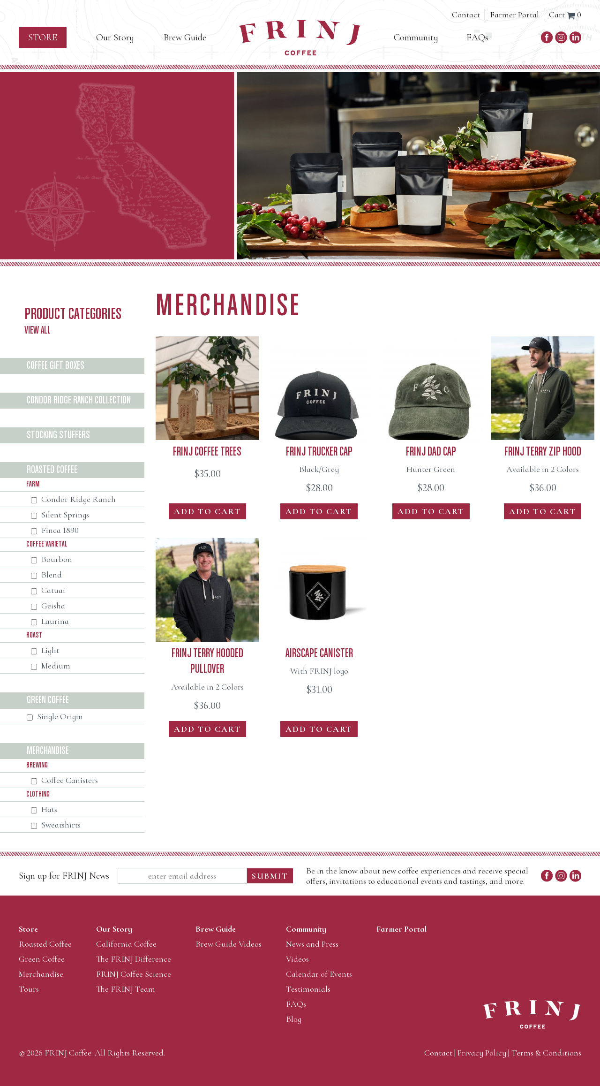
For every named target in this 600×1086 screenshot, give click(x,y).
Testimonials (308, 989)
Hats (44, 809)
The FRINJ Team (125, 989)
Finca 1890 (55, 530)
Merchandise (41, 974)
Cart (565, 14)
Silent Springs (60, 514)
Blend (46, 575)
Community (416, 37)
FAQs (477, 37)
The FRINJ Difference (133, 959)
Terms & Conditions (546, 1053)
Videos (297, 959)
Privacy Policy (482, 1053)
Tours (29, 989)
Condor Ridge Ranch (73, 499)
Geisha (48, 605)
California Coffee (126, 944)
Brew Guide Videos (228, 944)
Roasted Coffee (45, 944)
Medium (50, 666)
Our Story (115, 37)
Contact (466, 14)
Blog (293, 1019)
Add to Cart (207, 511)
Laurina (50, 621)
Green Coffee (42, 959)
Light (45, 650)
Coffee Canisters (64, 780)
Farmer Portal (514, 14)
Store (42, 37)
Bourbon (51, 559)
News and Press (312, 944)
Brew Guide (185, 37)
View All (37, 331)
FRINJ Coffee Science (133, 974)
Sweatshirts (56, 825)
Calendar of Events (319, 974)
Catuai (48, 590)
